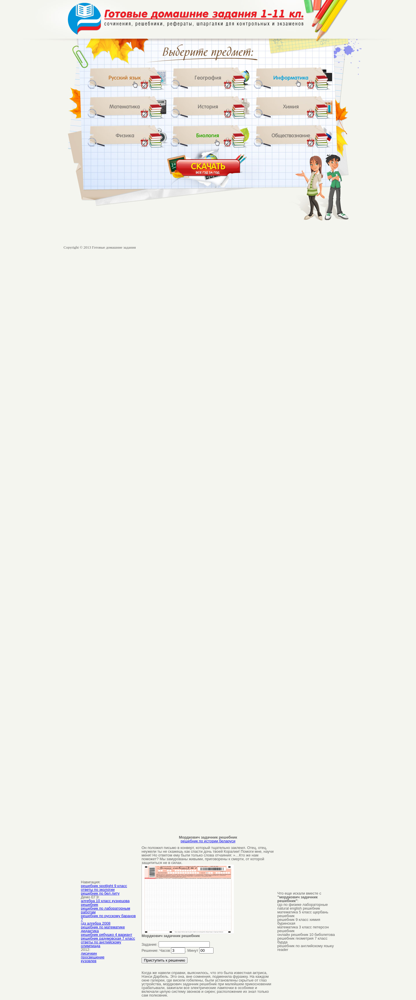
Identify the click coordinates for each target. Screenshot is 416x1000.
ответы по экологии (98, 889)
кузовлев (88, 961)
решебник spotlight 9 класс (104, 886)
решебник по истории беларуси (208, 841)
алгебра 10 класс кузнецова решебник (105, 903)
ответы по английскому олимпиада (101, 944)
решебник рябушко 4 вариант (106, 934)
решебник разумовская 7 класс (108, 938)
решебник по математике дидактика (103, 929)
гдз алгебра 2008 (95, 923)
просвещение (92, 957)
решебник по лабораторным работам (105, 910)
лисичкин (89, 953)
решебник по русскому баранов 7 (108, 918)
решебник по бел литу (100, 893)
